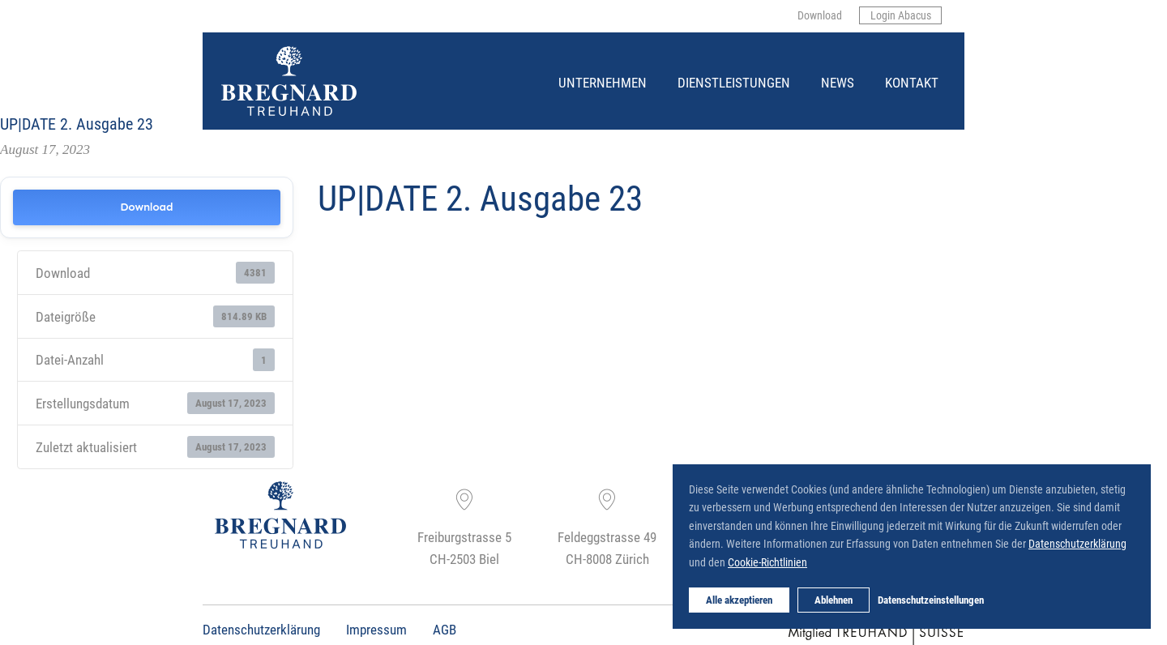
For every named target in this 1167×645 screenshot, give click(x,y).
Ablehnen (833, 599)
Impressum (376, 629)
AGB (444, 629)
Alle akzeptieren (739, 599)
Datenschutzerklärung (261, 629)
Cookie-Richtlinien (767, 562)
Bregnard (222, 46)
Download (146, 207)
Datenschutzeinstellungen (931, 599)
